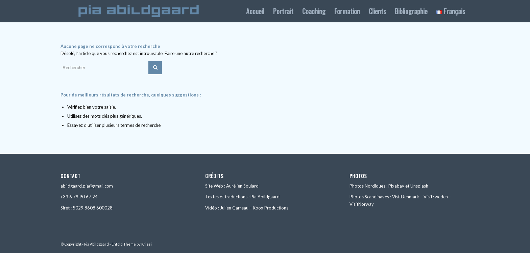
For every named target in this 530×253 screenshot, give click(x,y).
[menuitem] (255, 11)
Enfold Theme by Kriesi (132, 244)
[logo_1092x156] (139, 11)
